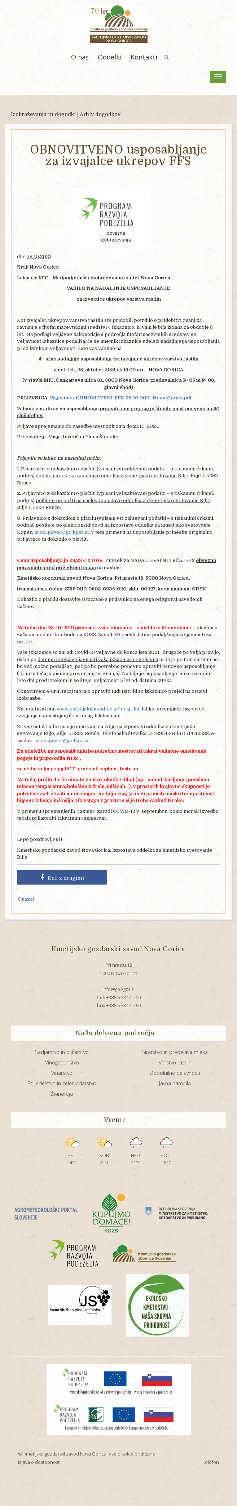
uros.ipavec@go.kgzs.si (61, 532)
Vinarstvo (62, 1072)
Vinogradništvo (62, 1062)
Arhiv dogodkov (100, 114)
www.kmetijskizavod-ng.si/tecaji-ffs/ (99, 709)
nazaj (25, 899)
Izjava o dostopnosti (39, 1462)
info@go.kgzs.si (118, 989)
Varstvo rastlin (175, 1062)
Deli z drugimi (62, 877)
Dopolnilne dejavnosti (175, 1072)
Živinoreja (62, 1093)
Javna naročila (175, 1083)
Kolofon (210, 1462)
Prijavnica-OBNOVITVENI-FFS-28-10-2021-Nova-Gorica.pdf (121, 397)
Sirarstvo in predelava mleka (175, 1052)
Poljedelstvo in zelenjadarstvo (61, 1083)
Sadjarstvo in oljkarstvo (62, 1052)
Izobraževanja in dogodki (43, 114)
